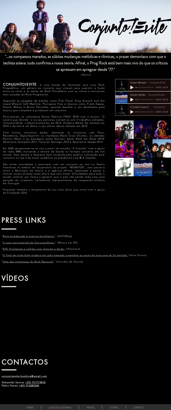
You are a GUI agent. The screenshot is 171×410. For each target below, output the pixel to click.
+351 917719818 (35, 382)
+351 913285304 (29, 385)
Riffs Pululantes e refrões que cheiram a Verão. (34, 248)
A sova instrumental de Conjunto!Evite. (29, 242)
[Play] (131, 87)
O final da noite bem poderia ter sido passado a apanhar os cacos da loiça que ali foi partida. (65, 255)
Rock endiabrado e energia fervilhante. (29, 236)
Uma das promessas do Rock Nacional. (28, 261)
